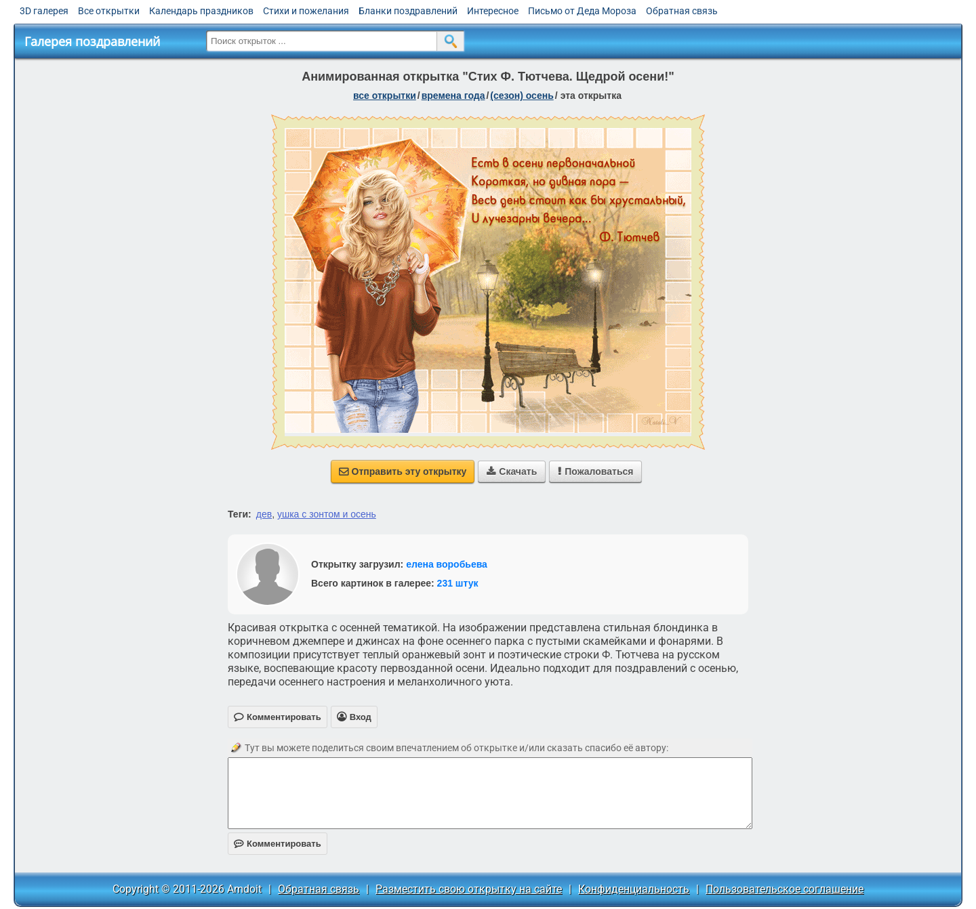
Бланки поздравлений (408, 10)
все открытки (384, 95)
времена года (453, 95)
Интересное (492, 10)
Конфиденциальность (633, 889)
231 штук (458, 583)
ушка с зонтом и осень (326, 514)
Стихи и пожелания (306, 10)
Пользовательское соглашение (784, 889)
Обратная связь (682, 10)
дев (264, 514)
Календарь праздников (201, 10)
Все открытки (109, 10)
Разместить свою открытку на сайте (468, 889)
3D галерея (44, 10)
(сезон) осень (521, 95)
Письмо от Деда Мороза (582, 10)
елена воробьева (446, 564)
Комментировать (277, 844)
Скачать (512, 471)
